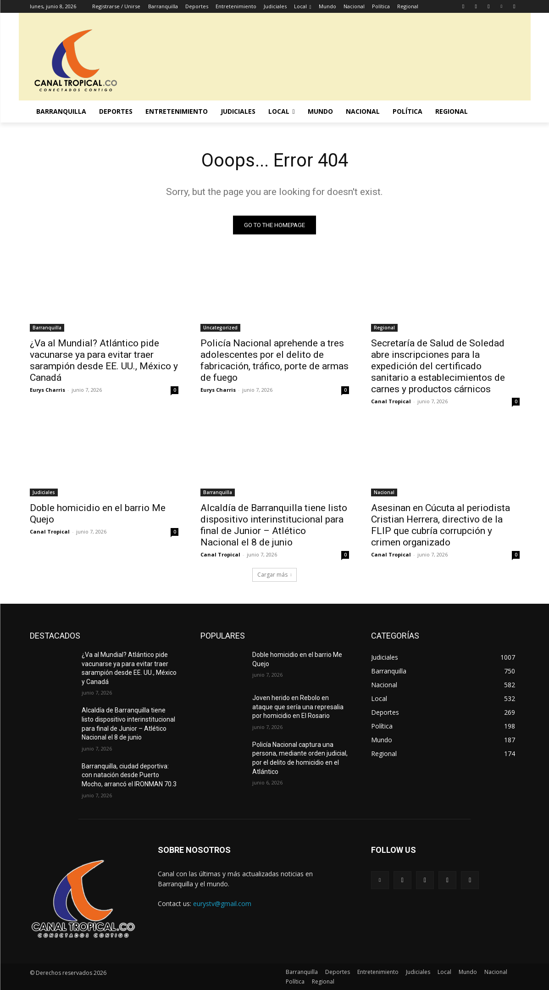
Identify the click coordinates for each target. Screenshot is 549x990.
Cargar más (274, 574)
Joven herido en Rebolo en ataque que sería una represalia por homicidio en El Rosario (298, 706)
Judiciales (44, 492)
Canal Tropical (391, 401)
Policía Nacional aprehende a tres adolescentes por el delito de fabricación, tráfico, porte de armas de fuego (274, 360)
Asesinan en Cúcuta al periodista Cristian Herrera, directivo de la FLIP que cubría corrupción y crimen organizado (440, 525)
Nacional (384, 492)
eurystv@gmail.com (222, 903)
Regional (384, 327)
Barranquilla (47, 327)
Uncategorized (220, 327)
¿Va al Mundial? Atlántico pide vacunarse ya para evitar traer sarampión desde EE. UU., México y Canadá (104, 360)
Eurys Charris (47, 389)
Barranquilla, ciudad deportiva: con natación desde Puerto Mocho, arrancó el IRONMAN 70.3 (129, 775)
